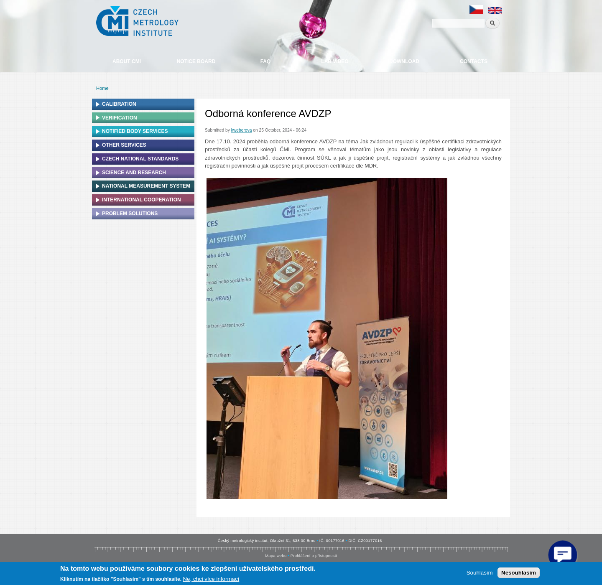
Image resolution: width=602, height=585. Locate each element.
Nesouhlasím (518, 573)
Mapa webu (275, 555)
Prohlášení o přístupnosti (314, 555)
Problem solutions (130, 213)
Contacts (473, 61)
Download (404, 61)
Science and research (134, 173)
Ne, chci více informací (211, 579)
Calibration (119, 104)
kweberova (241, 130)
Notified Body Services (135, 131)
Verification (119, 118)
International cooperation (141, 200)
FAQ (265, 61)
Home (102, 88)
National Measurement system (146, 186)
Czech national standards (140, 159)
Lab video (334, 61)
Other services (124, 145)
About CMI (126, 61)
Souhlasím (480, 573)
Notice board (196, 61)
